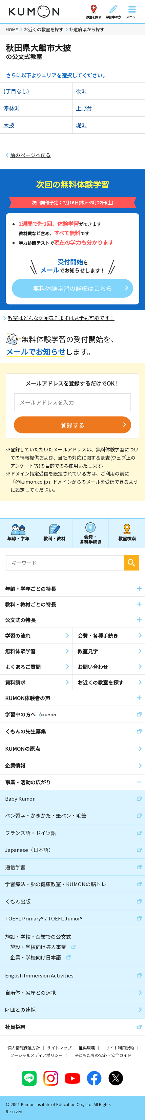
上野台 (84, 108)
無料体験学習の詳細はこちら (72, 288)
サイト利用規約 (120, 1047)
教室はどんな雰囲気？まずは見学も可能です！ (61, 318)
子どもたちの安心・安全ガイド (103, 1055)
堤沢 (81, 125)
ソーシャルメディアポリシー (36, 1055)
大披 (8, 125)
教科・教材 (54, 538)
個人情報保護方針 (23, 1047)
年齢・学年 (18, 538)
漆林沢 (11, 108)
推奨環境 (87, 1047)
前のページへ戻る (30, 155)
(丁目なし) (16, 91)
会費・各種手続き (91, 539)
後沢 (81, 91)
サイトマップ (59, 1047)
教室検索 (127, 538)
